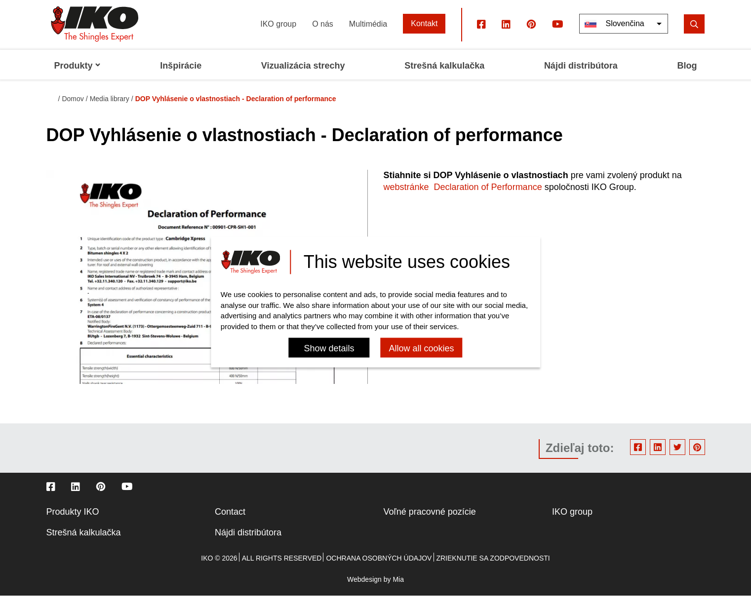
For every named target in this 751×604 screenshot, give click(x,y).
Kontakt (424, 32)
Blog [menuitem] (687, 74)
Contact (230, 520)
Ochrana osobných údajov (379, 566)
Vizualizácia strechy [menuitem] (303, 74)
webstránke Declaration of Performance (463, 195)
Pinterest (697, 455)
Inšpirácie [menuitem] (180, 74)
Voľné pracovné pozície (430, 520)
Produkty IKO (72, 520)
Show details (329, 349)
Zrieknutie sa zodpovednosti (493, 566)
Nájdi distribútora (248, 540)
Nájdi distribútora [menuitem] (581, 74)
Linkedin (658, 455)
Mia (398, 588)
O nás (322, 32)
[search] (694, 31)
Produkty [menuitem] (77, 74)
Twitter (677, 455)
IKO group (278, 32)
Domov (72, 107)
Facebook (638, 455)
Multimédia (368, 32)
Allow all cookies (421, 349)
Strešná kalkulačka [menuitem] (444, 74)
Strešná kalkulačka (83, 540)
